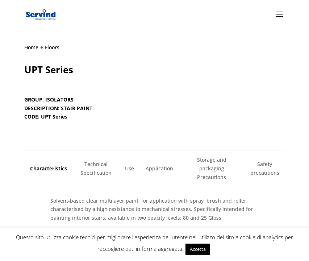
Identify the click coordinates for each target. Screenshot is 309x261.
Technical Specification (96, 168)
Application (159, 168)
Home (31, 47)
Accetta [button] (198, 249)
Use (129, 168)
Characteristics (48, 168)
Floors (52, 47)
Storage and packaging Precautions (211, 168)
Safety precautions (264, 168)
